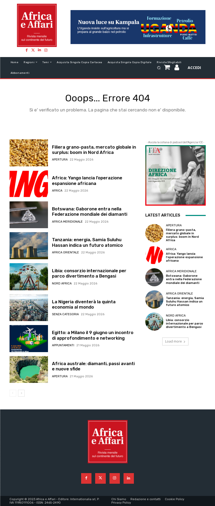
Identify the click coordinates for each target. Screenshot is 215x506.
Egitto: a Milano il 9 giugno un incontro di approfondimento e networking (92, 335)
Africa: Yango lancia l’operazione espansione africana (87, 180)
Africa (57, 190)
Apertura (60, 159)
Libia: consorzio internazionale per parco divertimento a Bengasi (89, 273)
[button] (159, 67)
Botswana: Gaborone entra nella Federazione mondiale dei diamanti (89, 211)
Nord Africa (62, 283)
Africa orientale (65, 252)
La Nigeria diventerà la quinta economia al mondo (84, 304)
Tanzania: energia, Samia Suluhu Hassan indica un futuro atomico (87, 242)
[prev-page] (13, 393)
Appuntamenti (63, 345)
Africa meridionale (67, 221)
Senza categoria (65, 314)
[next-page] (21, 393)
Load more (175, 341)
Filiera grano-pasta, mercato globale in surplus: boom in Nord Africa (94, 149)
